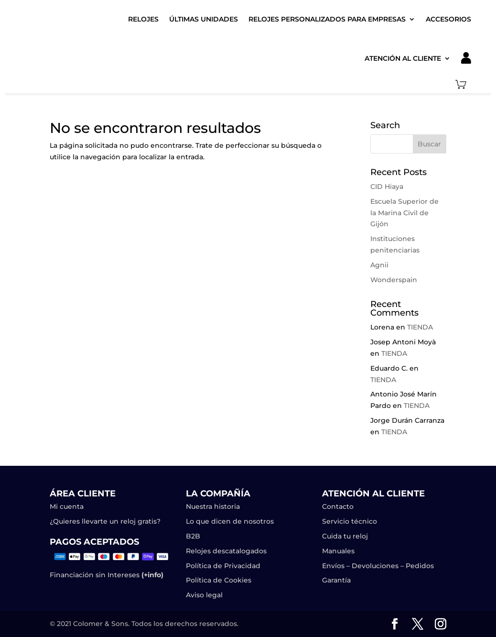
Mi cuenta (67, 506)
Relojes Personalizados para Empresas (327, 19)
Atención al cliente (403, 58)
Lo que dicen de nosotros (230, 521)
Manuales (338, 551)
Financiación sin (78, 575)
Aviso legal (205, 595)
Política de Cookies (218, 580)
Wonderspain (393, 279)
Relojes (143, 19)
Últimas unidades (203, 19)
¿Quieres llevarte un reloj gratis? (105, 521)
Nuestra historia (213, 506)
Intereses (134, 575)
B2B (193, 536)
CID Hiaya (386, 186)
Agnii (379, 265)
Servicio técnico (349, 521)
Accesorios (448, 19)
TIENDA (420, 327)
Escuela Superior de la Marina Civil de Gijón (404, 213)
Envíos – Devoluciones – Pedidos (378, 565)
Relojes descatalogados (226, 551)
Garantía (336, 580)
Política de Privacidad (223, 565)
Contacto (338, 506)
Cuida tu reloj (345, 536)
